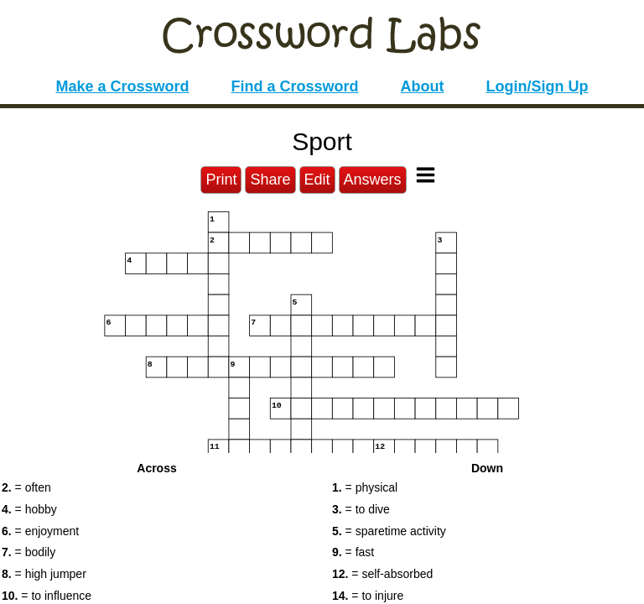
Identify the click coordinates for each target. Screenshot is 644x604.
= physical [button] (364, 487)
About (422, 86)
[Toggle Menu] (425, 175)
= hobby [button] (29, 509)
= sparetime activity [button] (389, 531)
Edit (317, 179)
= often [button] (26, 487)
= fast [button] (353, 552)
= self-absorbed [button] (382, 574)
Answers (373, 179)
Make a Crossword (122, 86)
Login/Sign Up (537, 86)
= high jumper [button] (44, 574)
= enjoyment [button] (40, 531)
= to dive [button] (361, 509)
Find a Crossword (295, 86)
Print (220, 179)
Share (270, 179)
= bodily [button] (28, 552)
